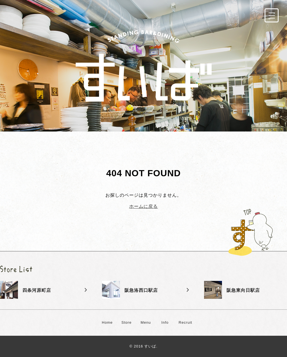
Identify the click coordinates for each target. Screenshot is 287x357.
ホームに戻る (143, 206)
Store (126, 322)
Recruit (185, 322)
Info (165, 322)
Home (107, 322)
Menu (146, 322)
